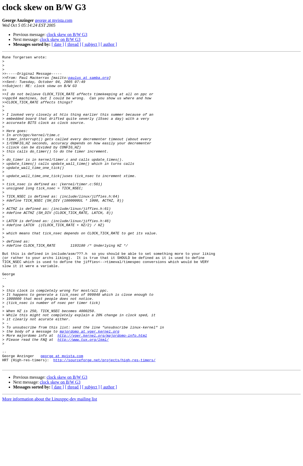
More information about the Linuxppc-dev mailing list (49, 461)
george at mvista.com (53, 20)
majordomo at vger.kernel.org (89, 386)
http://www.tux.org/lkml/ (83, 396)
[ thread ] (73, 44)
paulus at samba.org (88, 82)
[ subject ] (91, 44)
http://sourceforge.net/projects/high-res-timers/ (104, 421)
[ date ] (58, 44)
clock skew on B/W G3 (67, 34)
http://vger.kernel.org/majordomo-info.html (102, 391)
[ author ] (109, 44)
